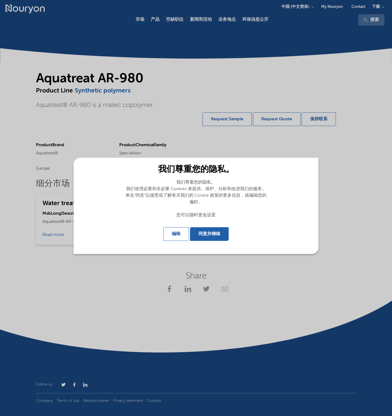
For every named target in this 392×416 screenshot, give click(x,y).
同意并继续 (209, 234)
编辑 (176, 234)
